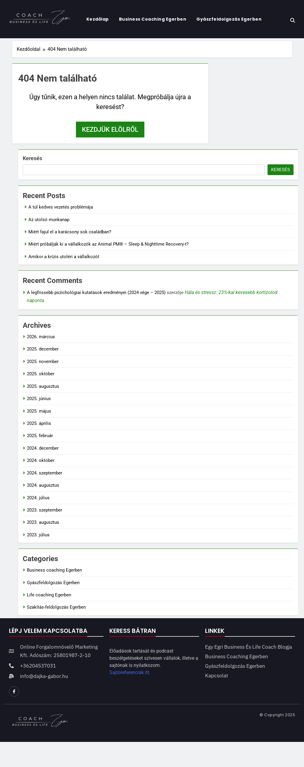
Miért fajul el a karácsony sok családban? (69, 232)
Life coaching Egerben (49, 595)
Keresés (32, 158)
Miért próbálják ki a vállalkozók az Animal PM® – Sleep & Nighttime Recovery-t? (108, 244)
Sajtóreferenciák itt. (129, 672)
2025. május (39, 411)
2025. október (40, 373)
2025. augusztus (43, 386)
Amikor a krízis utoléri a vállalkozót (63, 256)
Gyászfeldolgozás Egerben (229, 19)
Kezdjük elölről (110, 129)
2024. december (43, 448)
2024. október (40, 460)
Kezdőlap (97, 19)
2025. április (39, 423)
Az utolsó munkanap (48, 219)
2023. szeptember (44, 510)
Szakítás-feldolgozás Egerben (56, 607)
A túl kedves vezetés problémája (60, 207)
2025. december (43, 349)
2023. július (38, 535)
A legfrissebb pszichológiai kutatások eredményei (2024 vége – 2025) (96, 292)
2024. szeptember (44, 473)
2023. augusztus (43, 522)
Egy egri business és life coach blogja (248, 647)
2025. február (40, 435)
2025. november (43, 361)
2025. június (39, 398)
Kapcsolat (216, 675)
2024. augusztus (43, 485)
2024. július (38, 497)
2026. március (41, 336)
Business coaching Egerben (153, 19)
